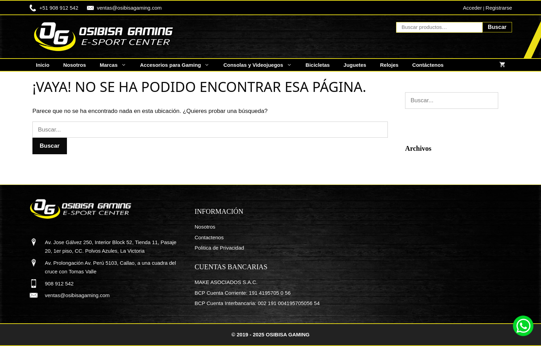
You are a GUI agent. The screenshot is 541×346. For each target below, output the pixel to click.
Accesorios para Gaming (178, 65)
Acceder (472, 8)
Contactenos (209, 237)
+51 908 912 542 (58, 8)
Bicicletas (318, 65)
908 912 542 (59, 283)
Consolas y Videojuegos (260, 65)
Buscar (497, 27)
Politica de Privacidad (219, 248)
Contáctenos (428, 65)
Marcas (116, 65)
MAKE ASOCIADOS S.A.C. (226, 282)
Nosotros (74, 65)
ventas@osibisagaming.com (129, 8)
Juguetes (355, 65)
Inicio (42, 65)
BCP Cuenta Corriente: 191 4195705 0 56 (243, 293)
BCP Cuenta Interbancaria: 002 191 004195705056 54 (257, 303)
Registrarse (498, 8)
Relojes (389, 65)
